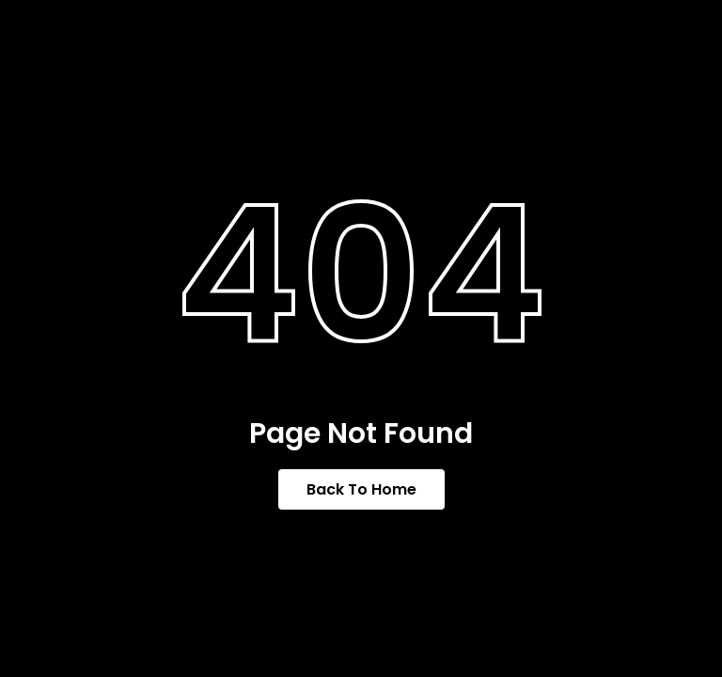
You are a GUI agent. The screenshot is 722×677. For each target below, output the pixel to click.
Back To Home (361, 489)
